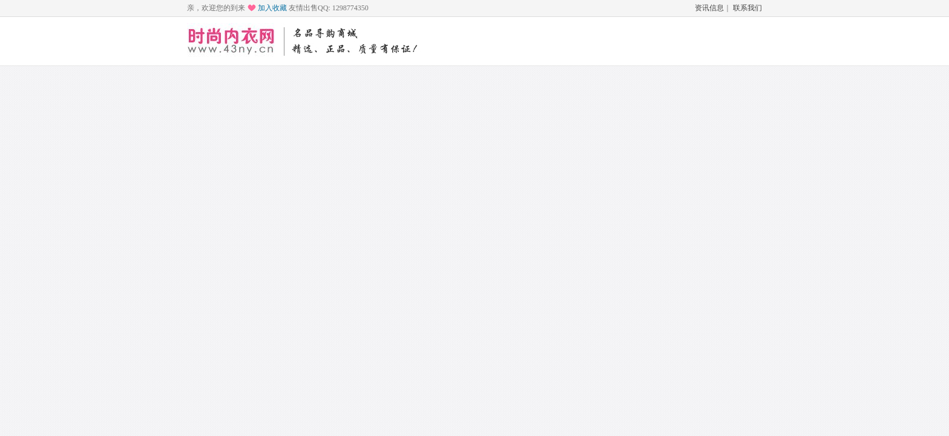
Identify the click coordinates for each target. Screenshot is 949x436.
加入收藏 (272, 8)
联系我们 (747, 8)
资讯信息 (709, 8)
